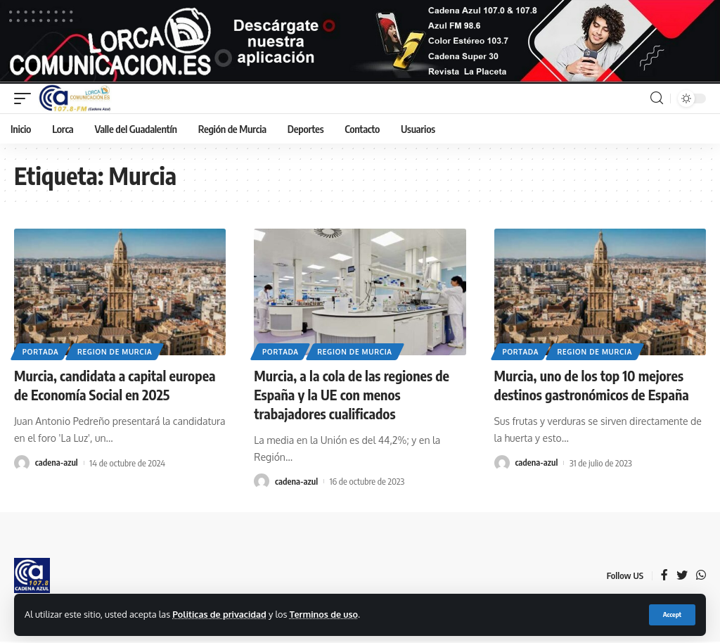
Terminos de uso (326, 614)
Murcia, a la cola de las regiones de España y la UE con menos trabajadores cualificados (353, 398)
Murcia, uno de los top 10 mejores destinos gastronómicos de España (593, 389)
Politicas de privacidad (220, 614)
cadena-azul (57, 465)
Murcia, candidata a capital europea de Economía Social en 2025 (116, 389)
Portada (40, 356)
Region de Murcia (115, 356)
